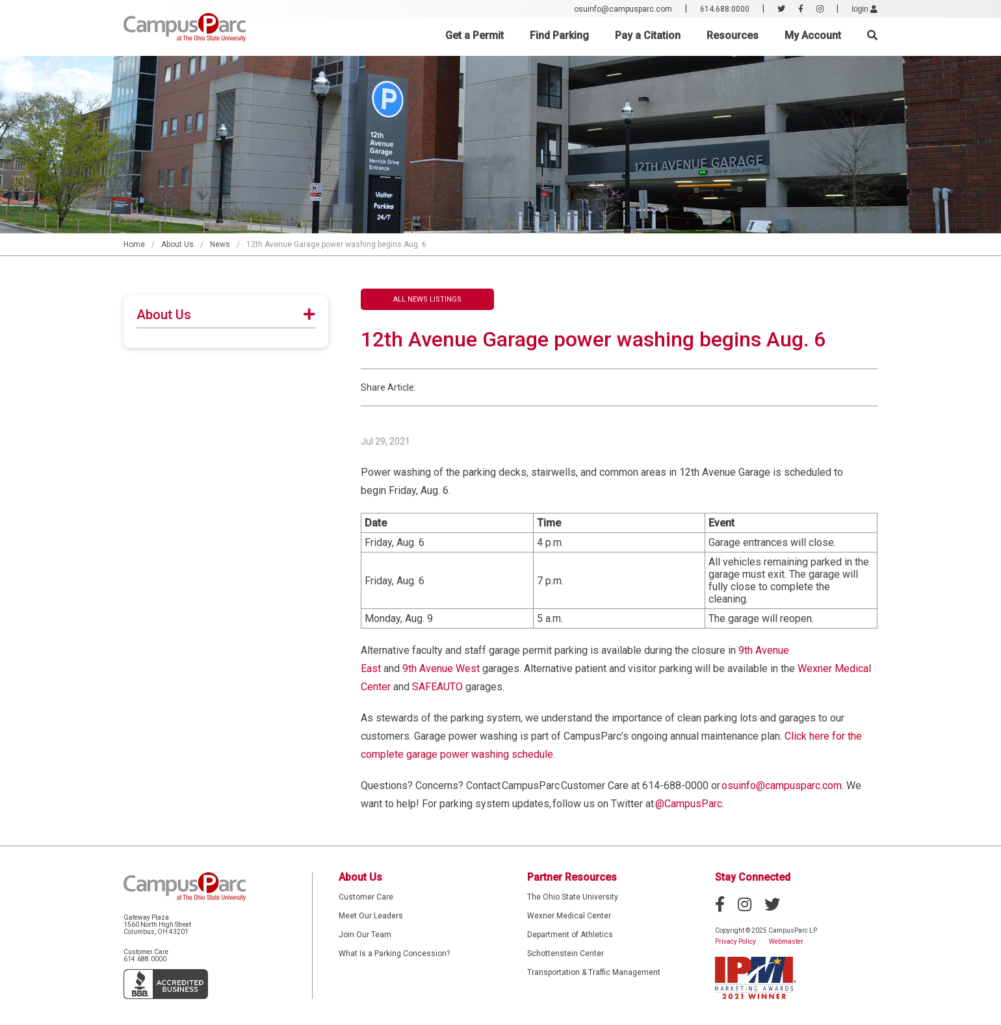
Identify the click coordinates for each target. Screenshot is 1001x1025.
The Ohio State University (572, 897)
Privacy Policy (735, 941)
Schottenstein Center (565, 953)
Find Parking (559, 35)
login (865, 9)
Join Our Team (365, 934)
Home (134, 244)
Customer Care (366, 897)
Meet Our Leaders (371, 915)
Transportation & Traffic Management (593, 972)
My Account (813, 35)
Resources (733, 35)
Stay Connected (752, 877)
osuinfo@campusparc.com (623, 9)
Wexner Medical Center (569, 915)
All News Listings (427, 299)
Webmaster (786, 941)
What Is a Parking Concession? (394, 953)
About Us (177, 244)
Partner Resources (572, 877)
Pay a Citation (648, 35)
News (220, 244)
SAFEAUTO (437, 687)
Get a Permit (474, 35)
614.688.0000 (724, 9)
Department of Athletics (570, 934)
